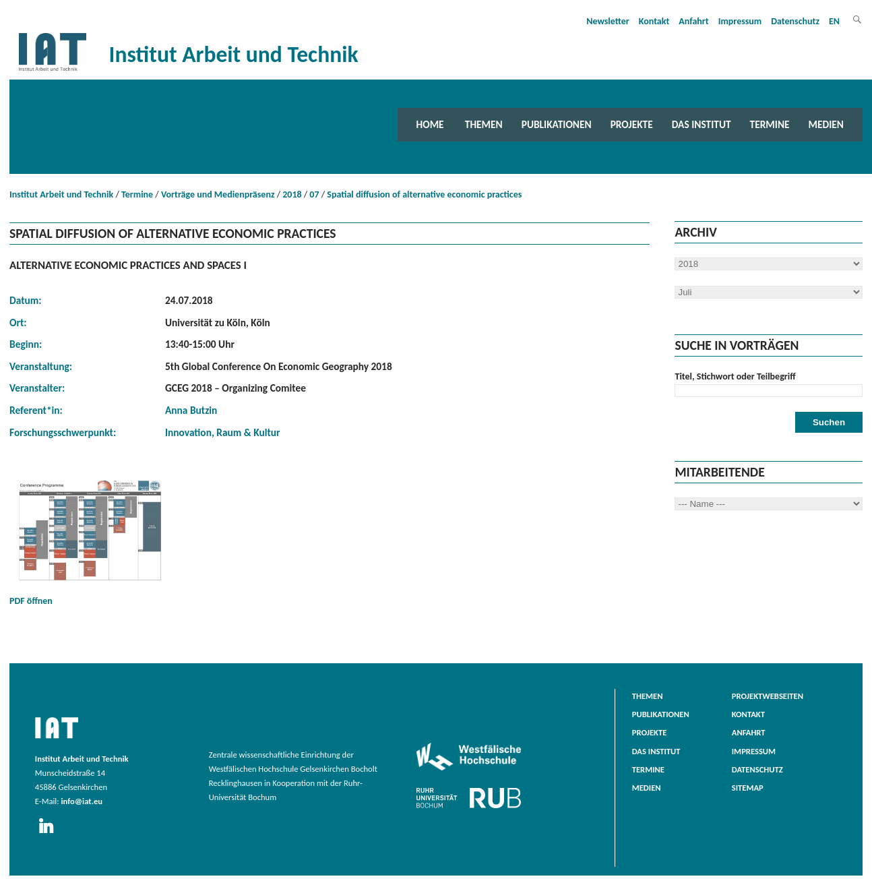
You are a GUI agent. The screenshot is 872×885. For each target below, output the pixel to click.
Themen (484, 124)
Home (430, 124)
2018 (291, 194)
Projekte (632, 124)
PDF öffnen (90, 541)
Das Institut (701, 124)
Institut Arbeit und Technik (61, 194)
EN (834, 21)
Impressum (740, 21)
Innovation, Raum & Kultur (222, 432)
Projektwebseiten (767, 696)
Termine (770, 124)
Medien (826, 124)
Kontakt (654, 21)
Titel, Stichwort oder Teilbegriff (735, 376)
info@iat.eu (81, 801)
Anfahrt (693, 21)
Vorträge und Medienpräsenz (218, 194)
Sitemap (748, 788)
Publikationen (557, 124)
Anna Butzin (191, 410)
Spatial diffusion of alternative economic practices (424, 194)
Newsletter (607, 21)
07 (314, 194)
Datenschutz (795, 21)
